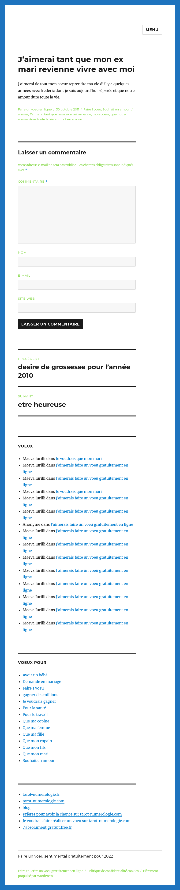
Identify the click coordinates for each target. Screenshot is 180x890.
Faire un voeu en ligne (35, 109)
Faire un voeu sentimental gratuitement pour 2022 (65, 856)
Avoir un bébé (35, 675)
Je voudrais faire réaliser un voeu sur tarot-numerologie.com (77, 820)
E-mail (24, 275)
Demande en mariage (42, 681)
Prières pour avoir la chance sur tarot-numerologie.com (72, 814)
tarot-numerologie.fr (41, 794)
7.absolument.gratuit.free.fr (47, 827)
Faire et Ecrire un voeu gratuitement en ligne (50, 871)
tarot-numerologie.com (43, 801)
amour (23, 114)
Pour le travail (35, 714)
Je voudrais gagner (39, 701)
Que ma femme (36, 727)
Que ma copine (36, 721)
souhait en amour (68, 119)
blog (26, 807)
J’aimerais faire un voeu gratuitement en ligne (92, 524)
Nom (22, 252)
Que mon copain (37, 740)
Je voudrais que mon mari (79, 458)
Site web (26, 298)
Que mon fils (34, 747)
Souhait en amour (116, 109)
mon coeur (101, 114)
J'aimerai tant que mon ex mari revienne (60, 114)
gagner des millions (40, 694)
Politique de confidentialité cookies (113, 871)
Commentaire (33, 182)
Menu (152, 29)
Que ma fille (33, 734)
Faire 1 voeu (92, 109)
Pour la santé (34, 708)
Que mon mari (36, 754)
